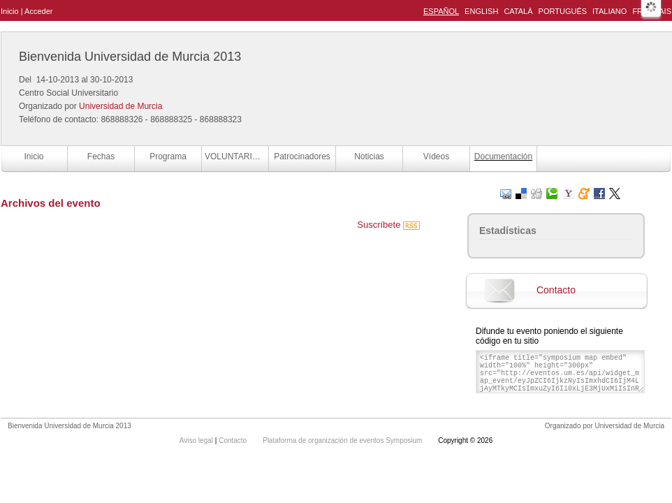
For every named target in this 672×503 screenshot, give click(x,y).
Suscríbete (388, 224)
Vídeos (436, 156)
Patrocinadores (302, 156)
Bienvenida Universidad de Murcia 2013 (130, 57)
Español (441, 11)
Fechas (101, 156)
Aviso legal (197, 440)
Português (563, 11)
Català (518, 11)
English (481, 11)
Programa (168, 156)
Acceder (38, 11)
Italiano (609, 11)
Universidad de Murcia (120, 106)
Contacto (556, 290)
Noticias (369, 156)
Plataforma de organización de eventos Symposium (343, 440)
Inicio (10, 11)
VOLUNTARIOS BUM (236, 156)
